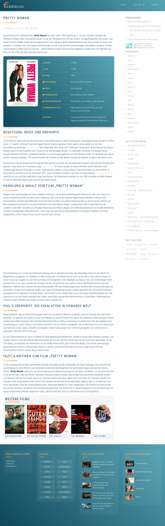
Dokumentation (132, 69)
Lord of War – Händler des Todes (138, 190)
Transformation (143, 259)
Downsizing (130, 208)
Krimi (128, 100)
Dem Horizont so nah (134, 168)
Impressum (10, 464)
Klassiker (143, 249)
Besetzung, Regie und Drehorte (139, 22)
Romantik (87, 82)
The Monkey (78, 436)
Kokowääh (130, 186)
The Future (99, 436)
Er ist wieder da (132, 226)
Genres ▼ (139, 5)
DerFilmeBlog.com (18, 454)
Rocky (128, 172)
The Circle (55, 436)
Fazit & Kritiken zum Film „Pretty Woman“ (143, 39)
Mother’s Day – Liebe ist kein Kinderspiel (141, 217)
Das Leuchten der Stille (135, 146)
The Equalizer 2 (132, 163)
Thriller (129, 127)
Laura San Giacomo (104, 173)
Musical (129, 105)
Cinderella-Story (141, 244)
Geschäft (153, 244)
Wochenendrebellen (133, 177)
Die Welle (130, 150)
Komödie (79, 82)
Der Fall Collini (131, 154)
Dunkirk (129, 159)
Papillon (129, 199)
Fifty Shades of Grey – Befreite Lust (139, 221)
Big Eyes (129, 212)
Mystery (129, 109)
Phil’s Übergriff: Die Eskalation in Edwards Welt (145, 32)
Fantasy (129, 78)
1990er (129, 244)
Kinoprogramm (11, 466)
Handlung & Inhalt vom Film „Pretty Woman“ (144, 26)
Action (128, 60)
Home (123, 5)
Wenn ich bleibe (132, 204)
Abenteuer (130, 56)
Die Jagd (129, 195)
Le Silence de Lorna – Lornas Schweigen (141, 230)
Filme (128, 82)
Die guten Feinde (36, 436)
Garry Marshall (32, 147)
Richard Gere (154, 254)
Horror (128, 91)
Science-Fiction (132, 123)
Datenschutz (10, 461)
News (155, 5)
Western (129, 132)
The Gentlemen (132, 181)
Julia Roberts (47, 166)
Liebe (143, 254)
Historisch (130, 87)
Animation (130, 65)
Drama (73, 82)
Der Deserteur (13, 436)
